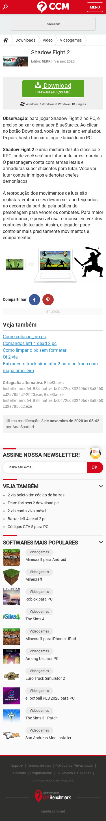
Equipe (17, 765)
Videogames (71, 40)
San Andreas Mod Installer (48, 738)
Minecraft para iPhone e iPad (50, 638)
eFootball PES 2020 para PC (50, 698)
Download (53, 88)
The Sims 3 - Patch (41, 718)
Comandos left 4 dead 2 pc (30, 343)
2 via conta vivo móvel (27, 511)
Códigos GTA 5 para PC (28, 526)
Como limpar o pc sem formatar (34, 350)
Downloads (25, 40)
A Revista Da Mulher (74, 773)
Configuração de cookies (53, 781)
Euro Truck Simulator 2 (45, 678)
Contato (19, 773)
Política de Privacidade (74, 765)
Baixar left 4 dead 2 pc (27, 518)
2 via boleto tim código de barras (36, 495)
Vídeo (48, 40)
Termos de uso (39, 765)
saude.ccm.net (53, 811)
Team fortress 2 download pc (33, 503)
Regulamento (41, 773)
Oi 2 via (10, 357)
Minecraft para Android (45, 559)
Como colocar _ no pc (24, 336)
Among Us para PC (42, 658)
